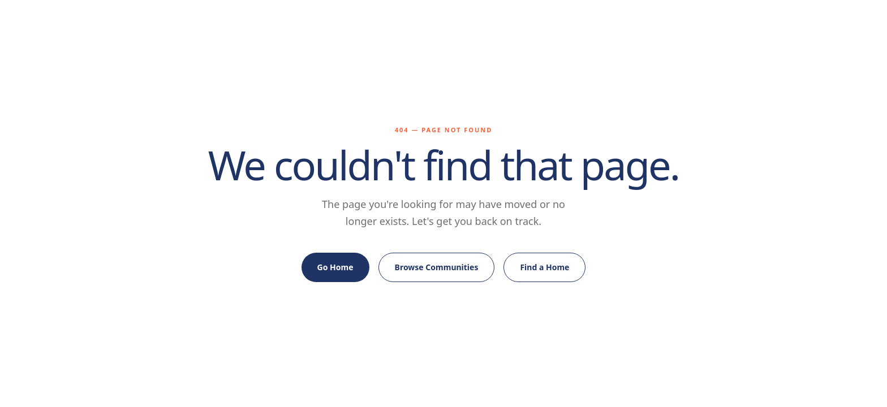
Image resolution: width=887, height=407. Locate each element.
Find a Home (544, 267)
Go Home (335, 267)
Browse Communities (437, 267)
